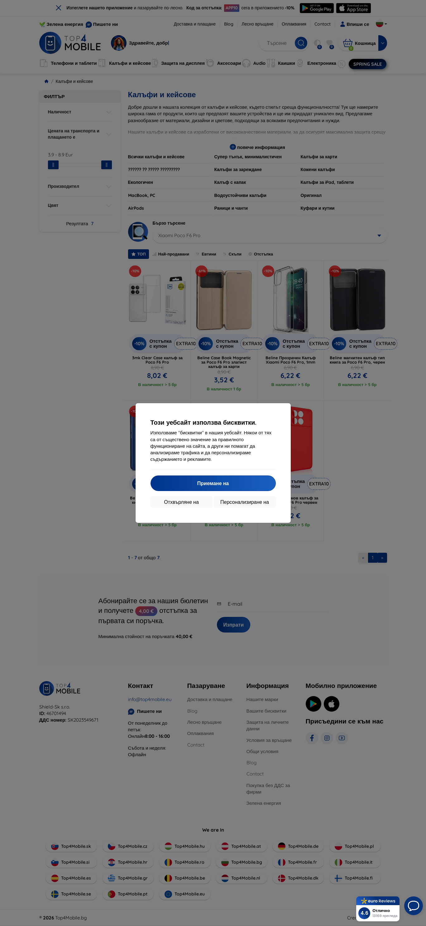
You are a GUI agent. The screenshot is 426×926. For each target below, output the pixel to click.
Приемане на (213, 483)
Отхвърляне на (181, 502)
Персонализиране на (244, 502)
